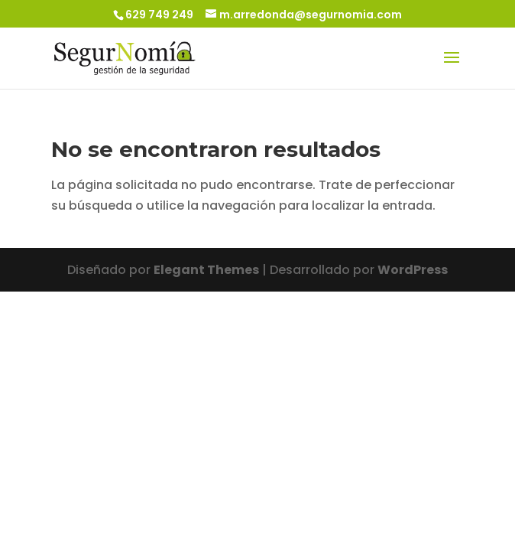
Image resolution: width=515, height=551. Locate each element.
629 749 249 (159, 14)
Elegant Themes (206, 270)
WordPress (412, 270)
